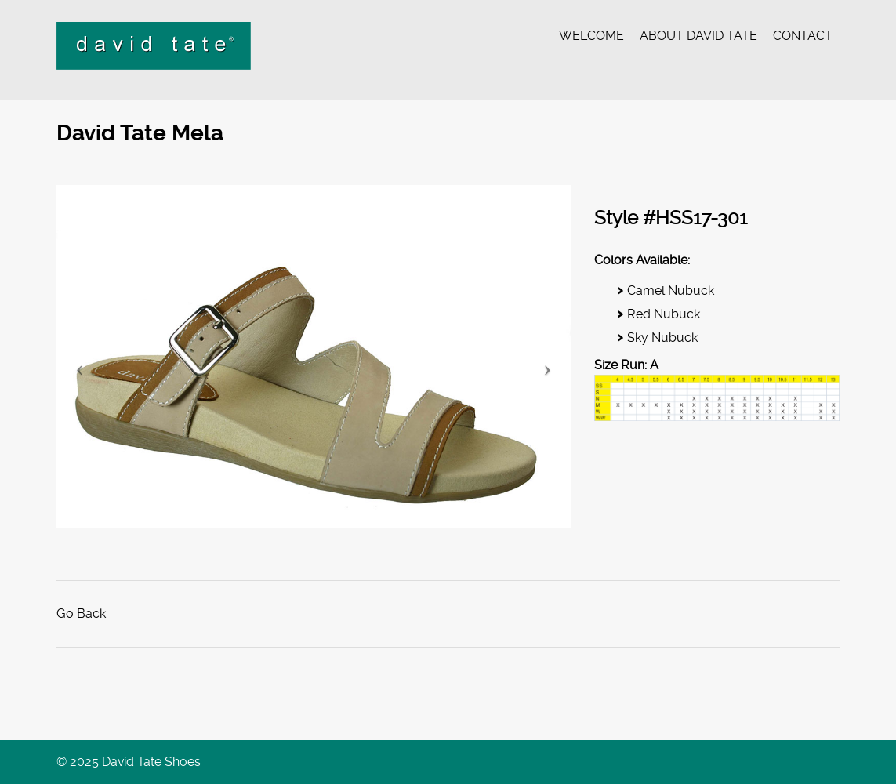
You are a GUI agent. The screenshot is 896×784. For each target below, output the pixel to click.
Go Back (81, 613)
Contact (803, 35)
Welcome (591, 35)
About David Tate (698, 35)
